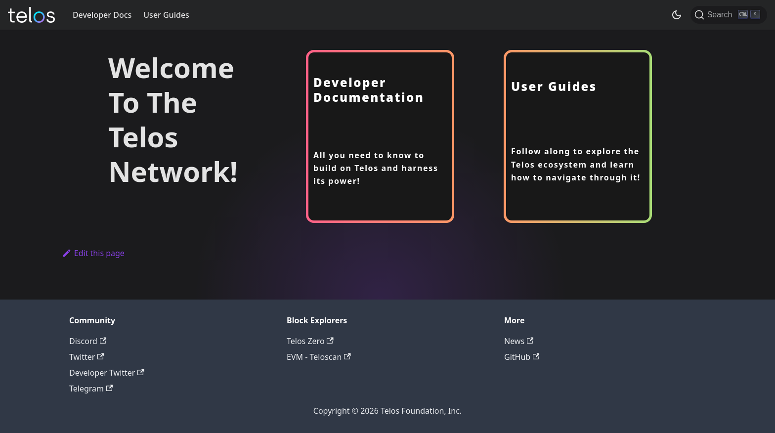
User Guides (166, 14)
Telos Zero (310, 341)
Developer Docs (102, 14)
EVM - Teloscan (319, 356)
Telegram (91, 388)
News (518, 341)
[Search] (728, 15)
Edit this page (93, 253)
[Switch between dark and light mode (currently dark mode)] (677, 15)
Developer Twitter (106, 372)
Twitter (86, 356)
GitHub (521, 356)
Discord (87, 341)
